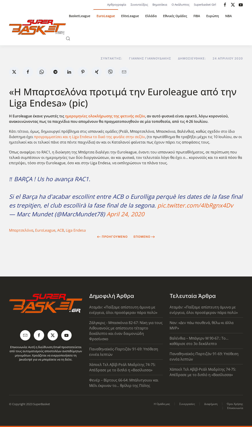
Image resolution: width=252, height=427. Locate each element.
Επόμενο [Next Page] (144, 236)
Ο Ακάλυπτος (180, 4)
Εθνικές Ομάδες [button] (175, 16)
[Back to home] (37, 27)
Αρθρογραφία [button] (116, 4)
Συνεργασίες (187, 404)
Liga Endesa (76, 230)
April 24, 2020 (125, 214)
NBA (228, 16)
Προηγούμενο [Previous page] (112, 236)
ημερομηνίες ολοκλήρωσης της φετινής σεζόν (105, 116)
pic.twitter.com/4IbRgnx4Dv (195, 205)
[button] (68, 38)
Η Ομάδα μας (162, 404)
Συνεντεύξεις (139, 4)
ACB (60, 230)
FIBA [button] (196, 16)
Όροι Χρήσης (235, 404)
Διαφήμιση (211, 404)
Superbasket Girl (205, 4)
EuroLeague (106, 16)
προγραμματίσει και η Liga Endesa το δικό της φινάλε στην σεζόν (89, 136)
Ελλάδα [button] (151, 16)
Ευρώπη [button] (212, 16)
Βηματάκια (159, 4)
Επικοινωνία (235, 408)
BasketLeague (79, 16)
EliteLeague (130, 16)
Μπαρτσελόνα (21, 230)
